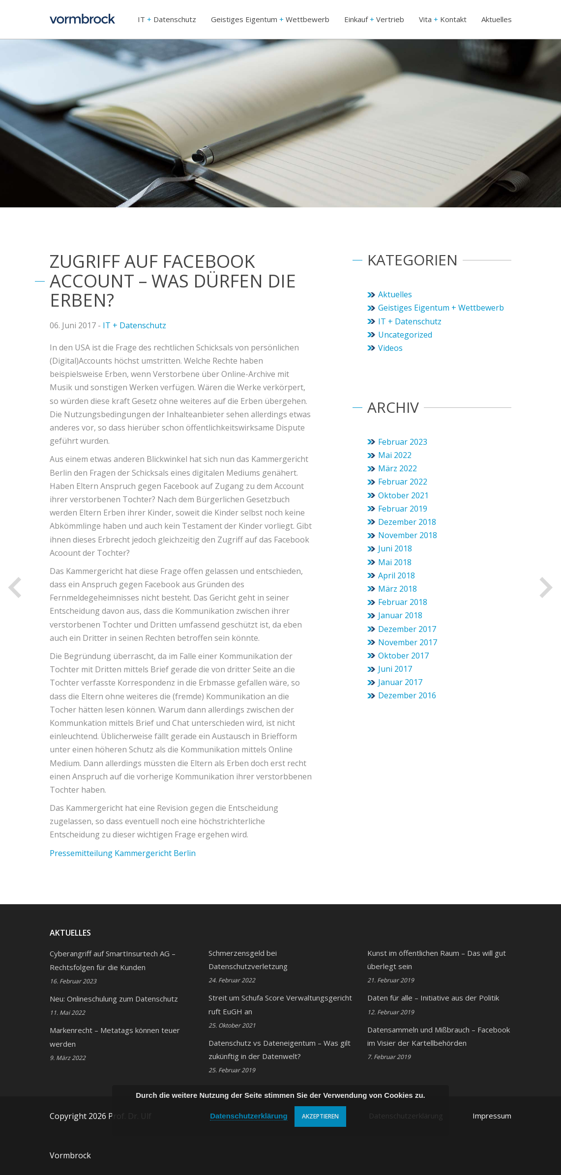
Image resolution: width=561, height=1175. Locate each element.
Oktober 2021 (403, 495)
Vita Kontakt (443, 19)
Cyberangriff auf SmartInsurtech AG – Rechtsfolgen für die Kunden (113, 966)
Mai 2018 (395, 562)
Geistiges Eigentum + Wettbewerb (441, 307)
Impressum (491, 1115)
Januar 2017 (400, 682)
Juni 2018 (395, 548)
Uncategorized (405, 334)
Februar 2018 (402, 602)
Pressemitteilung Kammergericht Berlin (123, 853)
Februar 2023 (402, 441)
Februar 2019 (402, 508)
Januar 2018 (400, 615)
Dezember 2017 (407, 629)
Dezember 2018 (407, 521)
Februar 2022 (402, 481)
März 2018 (397, 588)
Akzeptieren (320, 1116)
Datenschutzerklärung (249, 1116)
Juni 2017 (395, 668)
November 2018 (407, 535)
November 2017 (407, 642)
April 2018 (396, 575)
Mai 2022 (395, 455)
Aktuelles (496, 19)
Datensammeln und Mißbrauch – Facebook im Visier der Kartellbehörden (438, 1043)
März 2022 (397, 468)
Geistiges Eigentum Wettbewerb (270, 19)
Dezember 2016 (407, 695)
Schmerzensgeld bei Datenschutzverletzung (248, 966)
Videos (390, 348)
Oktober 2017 (403, 655)
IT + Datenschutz (134, 325)
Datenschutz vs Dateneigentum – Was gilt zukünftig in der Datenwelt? (279, 1056)
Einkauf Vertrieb (374, 19)
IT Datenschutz (167, 19)
